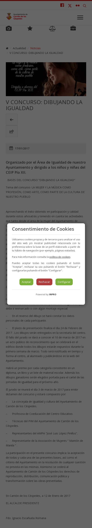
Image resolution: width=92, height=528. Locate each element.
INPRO (52, 294)
